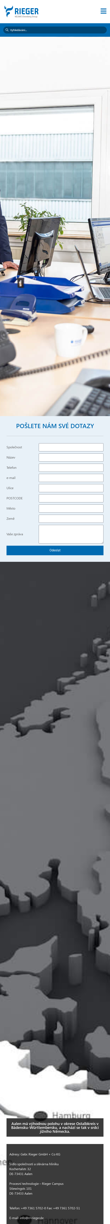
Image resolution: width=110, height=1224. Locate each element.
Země (10, 519)
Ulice (10, 488)
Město (11, 508)
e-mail (11, 478)
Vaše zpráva (15, 534)
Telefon (11, 468)
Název (11, 457)
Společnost (14, 447)
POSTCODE (15, 498)
